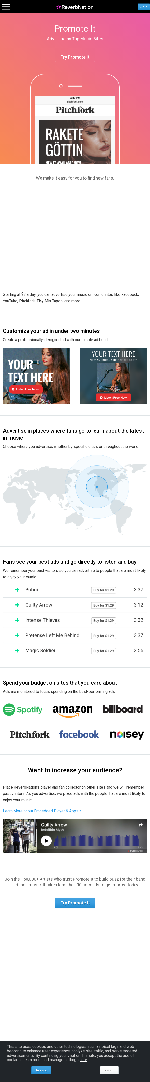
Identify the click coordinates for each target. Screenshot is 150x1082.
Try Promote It (75, 57)
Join (143, 7)
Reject (109, 1070)
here (83, 1060)
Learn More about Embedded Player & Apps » (42, 811)
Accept (41, 1070)
